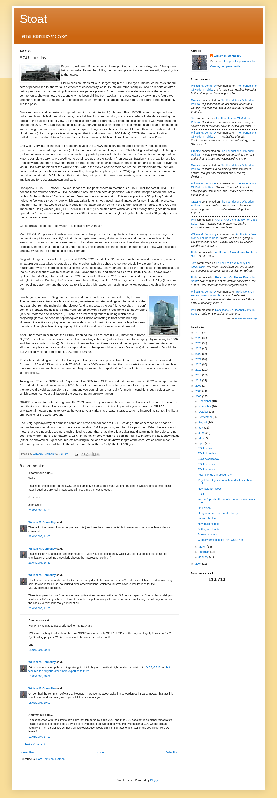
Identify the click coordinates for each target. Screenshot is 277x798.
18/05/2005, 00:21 (39, 649)
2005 (198, 396)
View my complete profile (225, 66)
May (201, 438)
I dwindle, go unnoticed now (215, 474)
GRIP (156, 667)
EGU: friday (205, 448)
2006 (198, 391)
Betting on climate (209, 529)
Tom (193, 118)
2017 (198, 380)
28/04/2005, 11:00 (39, 536)
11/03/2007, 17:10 (39, 736)
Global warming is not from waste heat (221, 539)
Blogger (154, 780)
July (201, 427)
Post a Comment (35, 744)
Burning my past (208, 534)
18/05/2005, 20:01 (39, 676)
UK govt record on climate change (218, 513)
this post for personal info (239, 61)
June (201, 433)
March (202, 546)
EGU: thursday (207, 453)
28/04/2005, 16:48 (39, 562)
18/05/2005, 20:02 (39, 702)
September (205, 417)
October (203, 411)
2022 (198, 353)
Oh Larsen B (205, 508)
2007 (198, 385)
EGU (201, 494)
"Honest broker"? (208, 518)
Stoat (33, 18)
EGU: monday (206, 469)
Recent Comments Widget (246, 318)
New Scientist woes (209, 488)
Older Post (172, 752)
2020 (198, 364)
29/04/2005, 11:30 (39, 608)
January (203, 557)
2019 (198, 369)
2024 (198, 343)
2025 (198, 337)
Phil (193, 219)
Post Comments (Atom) (50, 759)
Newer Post (28, 752)
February (204, 551)
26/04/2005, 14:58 (39, 510)
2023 (198, 348)
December (205, 401)
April (201, 443)
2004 (198, 563)
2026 (198, 332)
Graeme (196, 100)
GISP (149, 667)
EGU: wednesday (208, 458)
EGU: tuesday (206, 464)
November (205, 406)
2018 (198, 375)
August (203, 422)
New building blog (209, 523)
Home (100, 752)
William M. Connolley (42, 522)
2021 (198, 359)
